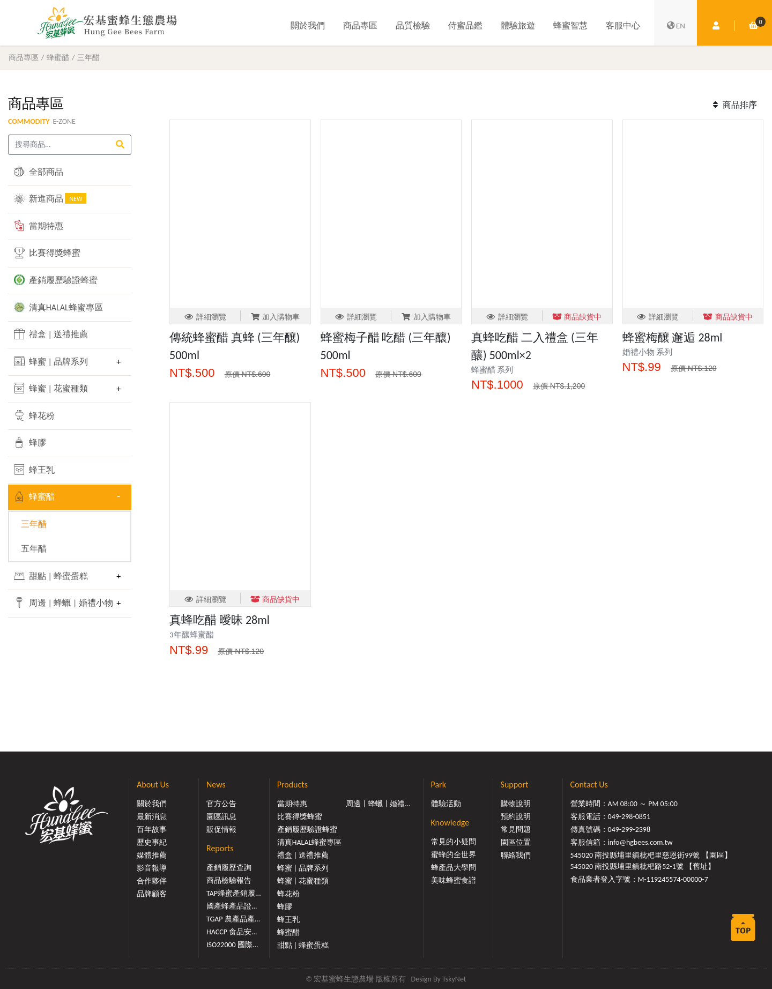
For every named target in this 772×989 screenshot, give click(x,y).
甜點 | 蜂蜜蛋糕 (51, 575)
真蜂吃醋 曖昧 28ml (219, 620)
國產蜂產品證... (231, 906)
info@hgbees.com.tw (640, 842)
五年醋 (34, 549)
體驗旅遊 (518, 25)
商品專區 (360, 25)
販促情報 (221, 829)
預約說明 (516, 816)
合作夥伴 (152, 881)
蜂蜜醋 (58, 57)
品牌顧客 (152, 893)
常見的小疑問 (453, 841)
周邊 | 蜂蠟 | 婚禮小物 (62, 602)
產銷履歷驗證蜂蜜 (56, 279)
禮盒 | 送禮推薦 (51, 334)
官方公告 (221, 803)
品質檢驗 (413, 25)
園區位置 (516, 842)
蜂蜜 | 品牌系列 (51, 361)
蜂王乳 (34, 469)
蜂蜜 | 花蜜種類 (51, 388)
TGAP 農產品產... (233, 919)
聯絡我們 (516, 855)
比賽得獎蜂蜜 (47, 253)
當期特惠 (38, 225)
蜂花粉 (34, 415)
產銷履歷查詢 (228, 867)
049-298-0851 (629, 816)
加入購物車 (275, 317)
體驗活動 (446, 803)
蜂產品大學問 (453, 867)
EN (675, 26)
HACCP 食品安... (231, 931)
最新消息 (152, 816)
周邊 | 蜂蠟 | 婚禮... (378, 803)
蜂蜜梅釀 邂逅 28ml (672, 337)
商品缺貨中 (577, 317)
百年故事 (152, 829)
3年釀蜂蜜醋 (191, 634)
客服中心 (623, 25)
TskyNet (454, 979)
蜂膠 (30, 442)
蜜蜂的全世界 (453, 854)
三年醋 (88, 57)
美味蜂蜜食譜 (453, 880)
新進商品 (50, 198)
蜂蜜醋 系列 (492, 370)
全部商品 (38, 171)
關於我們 (308, 25)
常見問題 (516, 829)
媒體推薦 (152, 855)
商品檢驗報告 (228, 880)
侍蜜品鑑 (465, 25)
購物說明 (516, 803)
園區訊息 (221, 816)
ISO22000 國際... (232, 944)
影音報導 (152, 868)
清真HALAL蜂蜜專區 (58, 307)
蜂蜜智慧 (570, 25)
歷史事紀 (152, 842)
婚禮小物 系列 (647, 352)
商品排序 (733, 105)
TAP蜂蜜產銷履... (233, 893)
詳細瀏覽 (205, 317)
